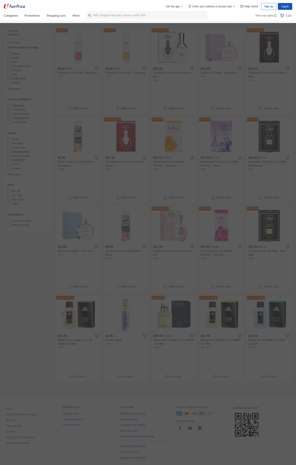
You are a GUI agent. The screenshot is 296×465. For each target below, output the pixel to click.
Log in (285, 6)
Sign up (268, 6)
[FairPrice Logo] (14, 6)
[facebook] (180, 430)
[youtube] (190, 430)
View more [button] (14, 88)
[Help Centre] (249, 6)
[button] (275, 16)
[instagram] (200, 430)
